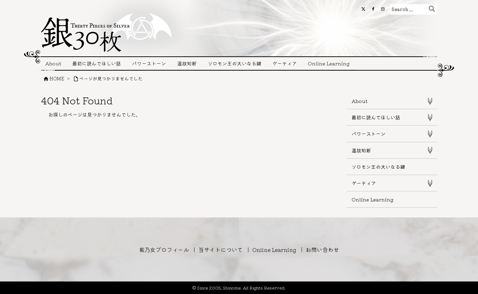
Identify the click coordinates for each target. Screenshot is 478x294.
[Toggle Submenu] (430, 101)
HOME (56, 78)
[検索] (432, 8)
